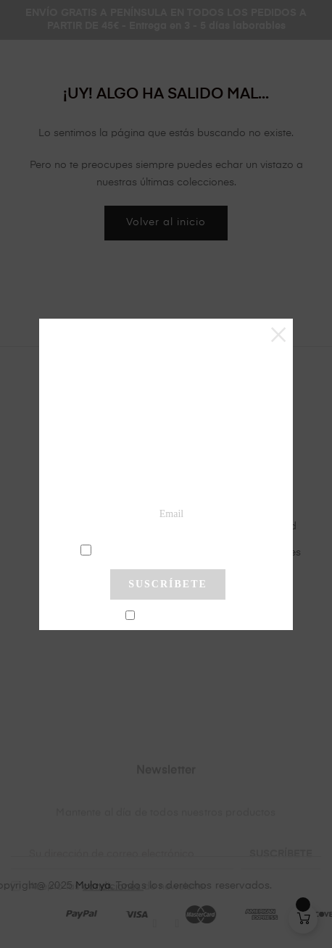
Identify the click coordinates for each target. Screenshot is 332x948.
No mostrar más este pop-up (173, 616)
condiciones (170, 549)
